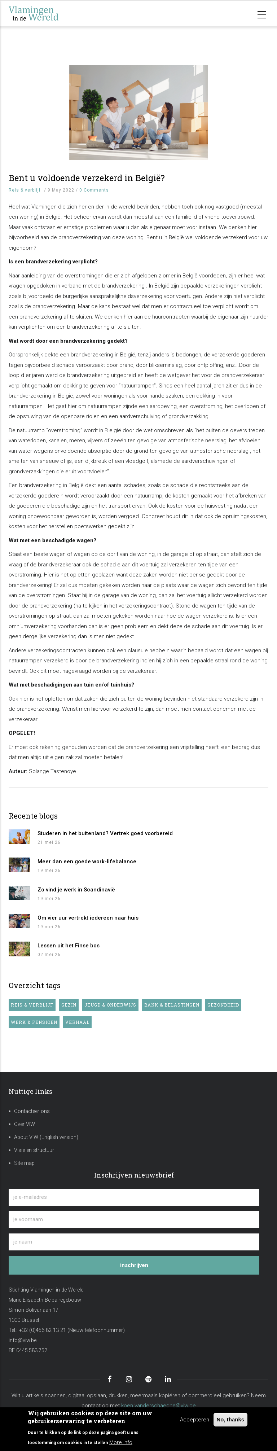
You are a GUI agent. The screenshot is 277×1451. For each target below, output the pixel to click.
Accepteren (194, 1419)
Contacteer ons (32, 1111)
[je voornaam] (134, 1219)
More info (120, 1442)
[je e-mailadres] (134, 1197)
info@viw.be (22, 1340)
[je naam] (134, 1241)
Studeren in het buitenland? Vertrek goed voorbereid (105, 833)
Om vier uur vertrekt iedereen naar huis (88, 918)
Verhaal (77, 1022)
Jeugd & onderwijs (110, 1005)
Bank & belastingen (171, 1005)
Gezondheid (223, 1005)
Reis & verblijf (25, 190)
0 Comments (94, 190)
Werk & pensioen (34, 1022)
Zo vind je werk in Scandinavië (76, 889)
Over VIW (24, 1124)
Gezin (68, 1005)
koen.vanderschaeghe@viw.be (158, 1405)
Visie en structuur (34, 1150)
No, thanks (231, 1419)
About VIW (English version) (46, 1137)
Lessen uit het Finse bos (69, 945)
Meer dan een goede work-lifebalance (87, 861)
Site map (24, 1163)
